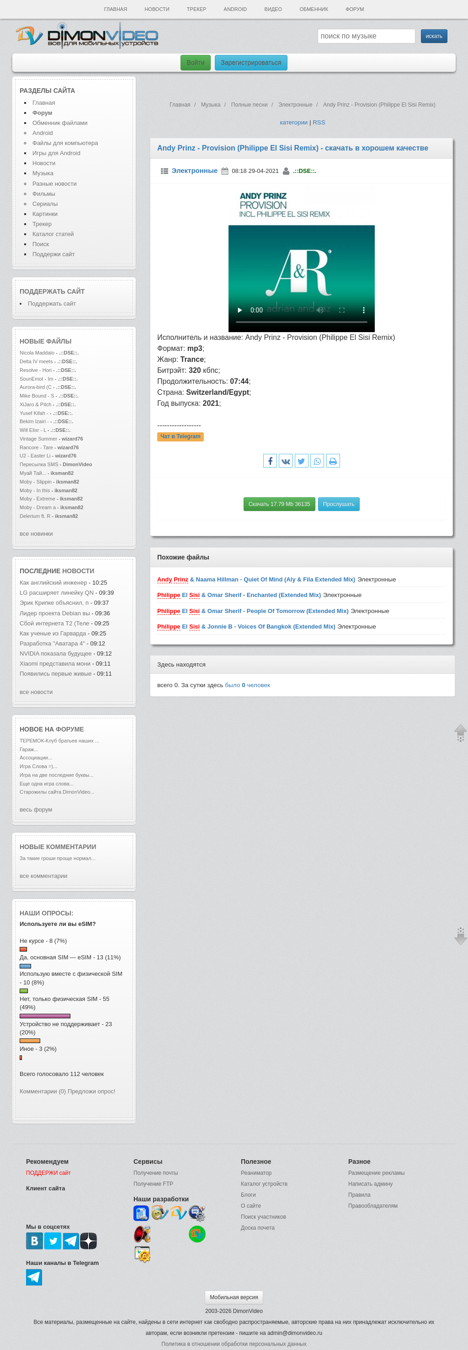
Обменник (313, 9)
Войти (195, 62)
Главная (115, 9)
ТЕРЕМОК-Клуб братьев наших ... (59, 740)
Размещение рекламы (376, 1173)
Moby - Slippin (36, 481)
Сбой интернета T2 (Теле (54, 623)
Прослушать (339, 504)
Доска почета (258, 1228)
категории (294, 122)
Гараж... (29, 749)
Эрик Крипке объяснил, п (54, 602)
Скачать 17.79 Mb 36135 (279, 504)
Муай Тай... (33, 473)
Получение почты (155, 1173)
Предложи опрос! (91, 1091)
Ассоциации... (36, 757)
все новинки (36, 533)
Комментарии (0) (43, 1091)
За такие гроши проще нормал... (58, 858)
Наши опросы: (47, 913)
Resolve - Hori (36, 370)
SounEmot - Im (37, 379)
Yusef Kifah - (35, 413)
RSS (319, 122)
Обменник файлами (60, 122)
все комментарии (43, 875)
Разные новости (54, 183)
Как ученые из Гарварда (54, 633)
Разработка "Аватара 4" (53, 643)
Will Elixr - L (33, 430)
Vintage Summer (38, 438)
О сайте (251, 1206)
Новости (156, 9)
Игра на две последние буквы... (56, 775)
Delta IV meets (36, 361)
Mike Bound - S (37, 395)
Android (235, 9)
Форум (355, 9)
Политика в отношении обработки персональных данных (233, 1344)
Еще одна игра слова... (47, 783)
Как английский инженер (54, 582)
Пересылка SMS (40, 464)
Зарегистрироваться (251, 62)
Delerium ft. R (35, 516)
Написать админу (370, 1184)
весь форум (36, 809)
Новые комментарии (58, 846)
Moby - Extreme (37, 498)
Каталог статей (53, 234)
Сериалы (45, 203)
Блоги (248, 1195)
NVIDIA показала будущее (56, 653)
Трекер (196, 9)
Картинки (45, 213)
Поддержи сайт (53, 254)
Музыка (42, 173)
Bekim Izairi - (34, 421)
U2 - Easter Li (35, 455)
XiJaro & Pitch (35, 404)
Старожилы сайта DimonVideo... (57, 792)
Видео (273, 9)
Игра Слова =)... (38, 766)
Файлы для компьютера (65, 143)
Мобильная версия (234, 1297)
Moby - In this (35, 490)
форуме (70, 729)
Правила (359, 1195)
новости (78, 571)
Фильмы (43, 193)
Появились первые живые (56, 673)
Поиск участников (263, 1217)
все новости (36, 691)
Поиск (40, 244)
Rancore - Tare (36, 447)
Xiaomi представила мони (55, 663)
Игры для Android (56, 153)
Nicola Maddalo (37, 352)
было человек (247, 685)
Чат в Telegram (180, 437)
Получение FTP (153, 1184)
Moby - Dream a (38, 507)
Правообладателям (373, 1206)
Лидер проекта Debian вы (55, 613)
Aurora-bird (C (36, 387)
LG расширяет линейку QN (57, 592)
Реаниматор (256, 1173)
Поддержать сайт (52, 291)
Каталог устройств (264, 1184)
